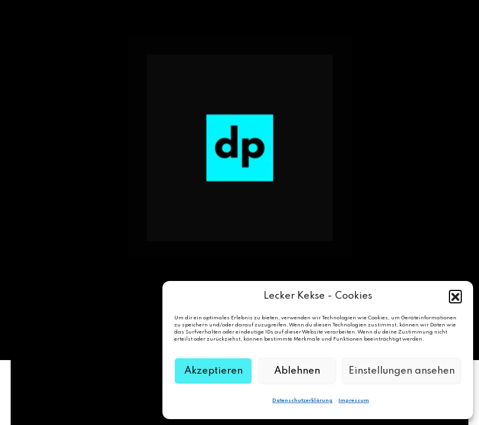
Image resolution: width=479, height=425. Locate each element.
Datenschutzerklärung (302, 400)
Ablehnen (297, 371)
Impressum (353, 400)
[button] (455, 296)
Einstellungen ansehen (401, 371)
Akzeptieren (213, 371)
